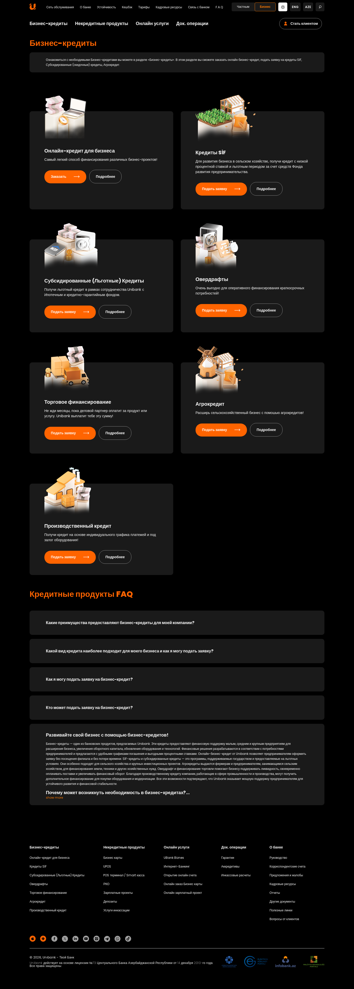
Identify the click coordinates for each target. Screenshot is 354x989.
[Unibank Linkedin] (76, 941)
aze (308, 7)
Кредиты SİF (38, 869)
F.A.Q (219, 7)
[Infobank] (285, 964)
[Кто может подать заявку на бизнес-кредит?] (177, 710)
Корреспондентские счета (287, 869)
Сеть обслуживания (60, 7)
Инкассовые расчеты (236, 878)
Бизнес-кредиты (48, 23)
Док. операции (192, 23)
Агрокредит (37, 904)
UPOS (107, 869)
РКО (106, 886)
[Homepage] (33, 8)
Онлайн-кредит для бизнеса (49, 860)
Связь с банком (198, 7)
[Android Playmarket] (44, 941)
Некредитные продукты (101, 23)
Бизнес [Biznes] (265, 7)
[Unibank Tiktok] (128, 941)
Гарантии (227, 860)
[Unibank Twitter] (65, 941)
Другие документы (282, 904)
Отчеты (275, 895)
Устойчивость (106, 7)
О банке (85, 7)
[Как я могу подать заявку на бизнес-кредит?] (177, 682)
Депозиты (110, 904)
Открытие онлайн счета (180, 878)
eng (295, 7)
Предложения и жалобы (286, 878)
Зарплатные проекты (118, 895)
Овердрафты (39, 886)
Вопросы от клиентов (284, 921)
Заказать (66, 183)
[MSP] (313, 964)
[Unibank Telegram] (108, 941)
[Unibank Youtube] (87, 941)
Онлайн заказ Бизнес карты (183, 886)
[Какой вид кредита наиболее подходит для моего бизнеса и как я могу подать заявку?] (177, 653)
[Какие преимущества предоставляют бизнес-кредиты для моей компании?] (177, 625)
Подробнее (107, 183)
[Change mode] (283, 6)
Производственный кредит (48, 913)
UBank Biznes (174, 860)
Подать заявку (223, 190)
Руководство (278, 860)
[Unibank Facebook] (55, 941)
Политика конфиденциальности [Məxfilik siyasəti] (302, 942)
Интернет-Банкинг (177, 869)
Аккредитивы (230, 869)
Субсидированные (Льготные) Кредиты (57, 878)
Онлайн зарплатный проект (183, 895)
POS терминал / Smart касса (123, 878)
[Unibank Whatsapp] (118, 941)
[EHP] (256, 964)
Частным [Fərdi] (243, 7)
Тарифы (144, 7)
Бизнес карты (112, 860)
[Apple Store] (33, 941)
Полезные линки (281, 913)
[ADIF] (229, 964)
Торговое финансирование (48, 895)
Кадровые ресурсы (169, 7)
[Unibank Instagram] (97, 941)
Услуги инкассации (116, 913)
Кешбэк (127, 7)
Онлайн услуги (152, 23)
